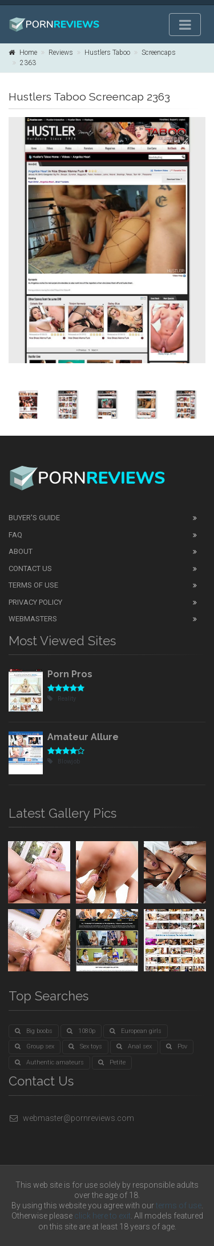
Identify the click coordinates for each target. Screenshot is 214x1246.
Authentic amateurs (49, 1062)
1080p (81, 1031)
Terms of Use (33, 585)
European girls (135, 1031)
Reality (61, 698)
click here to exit (102, 1215)
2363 (28, 63)
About (21, 551)
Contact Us (30, 568)
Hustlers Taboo (107, 53)
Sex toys (85, 1046)
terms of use (178, 1205)
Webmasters (33, 618)
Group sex (34, 1046)
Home (23, 53)
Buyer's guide (34, 517)
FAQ (15, 534)
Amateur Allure (83, 736)
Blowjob (63, 761)
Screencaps (159, 53)
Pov (176, 1046)
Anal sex (134, 1046)
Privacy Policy (35, 602)
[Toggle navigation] (185, 24)
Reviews (61, 53)
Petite (112, 1062)
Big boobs (34, 1031)
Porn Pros (69, 674)
